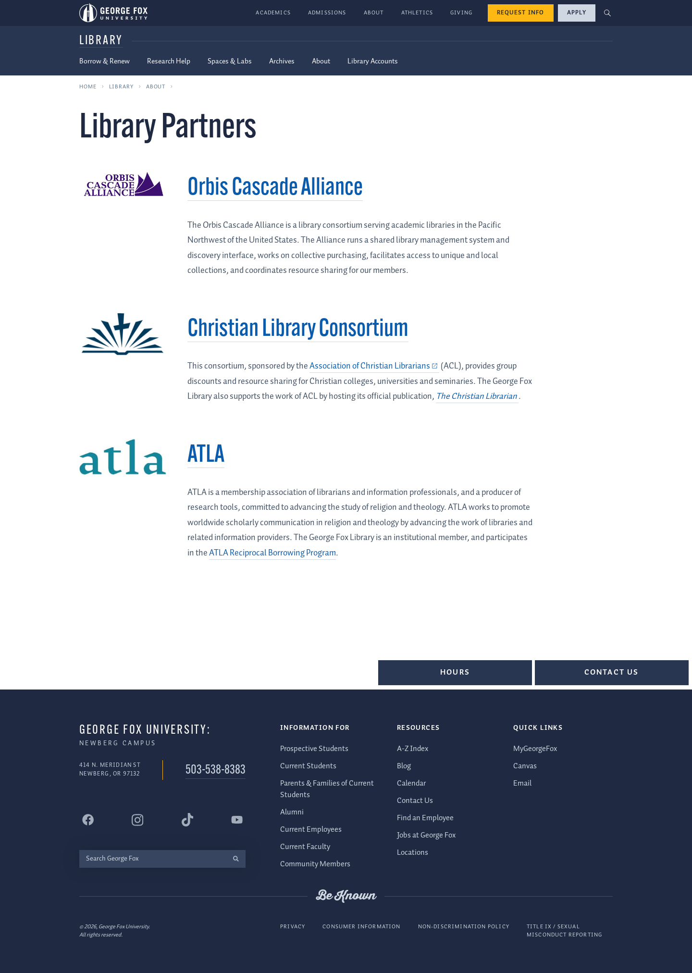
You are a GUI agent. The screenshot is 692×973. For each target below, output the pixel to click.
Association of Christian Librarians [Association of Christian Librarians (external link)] (369, 366)
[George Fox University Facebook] (88, 819)
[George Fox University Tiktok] (187, 819)
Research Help (168, 61)
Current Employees (311, 830)
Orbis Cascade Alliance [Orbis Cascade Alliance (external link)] (275, 188)
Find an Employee (425, 818)
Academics (273, 12)
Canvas (525, 766)
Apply (576, 13)
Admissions (327, 12)
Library (101, 41)
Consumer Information (361, 926)
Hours (455, 672)
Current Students (308, 766)
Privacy (292, 926)
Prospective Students (314, 748)
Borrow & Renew (104, 61)
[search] (236, 858)
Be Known (346, 896)
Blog (404, 766)
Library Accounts (372, 61)
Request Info (520, 13)
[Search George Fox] (152, 858)
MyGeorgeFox (535, 748)
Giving (461, 12)
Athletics (417, 12)
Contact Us (611, 672)
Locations (412, 852)
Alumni (292, 812)
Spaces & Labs (230, 61)
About (374, 12)
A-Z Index (412, 748)
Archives (282, 61)
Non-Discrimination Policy (463, 926)
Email (522, 783)
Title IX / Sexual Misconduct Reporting (564, 930)
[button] (607, 13)
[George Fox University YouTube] (237, 819)
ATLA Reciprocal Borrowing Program (272, 553)
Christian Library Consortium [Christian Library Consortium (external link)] (297, 330)
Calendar (411, 783)
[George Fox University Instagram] (137, 819)
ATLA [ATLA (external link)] (205, 455)
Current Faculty (305, 847)
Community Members (315, 864)
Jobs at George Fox (426, 835)
